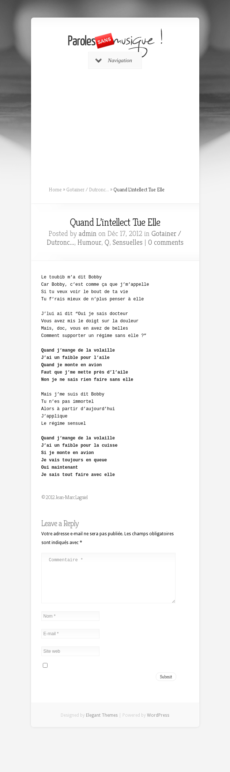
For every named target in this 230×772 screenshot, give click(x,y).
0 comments (166, 242)
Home (55, 189)
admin (88, 233)
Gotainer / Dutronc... (87, 189)
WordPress (158, 724)
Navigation (113, 60)
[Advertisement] (115, 125)
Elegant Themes (102, 724)
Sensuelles (128, 242)
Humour (89, 242)
